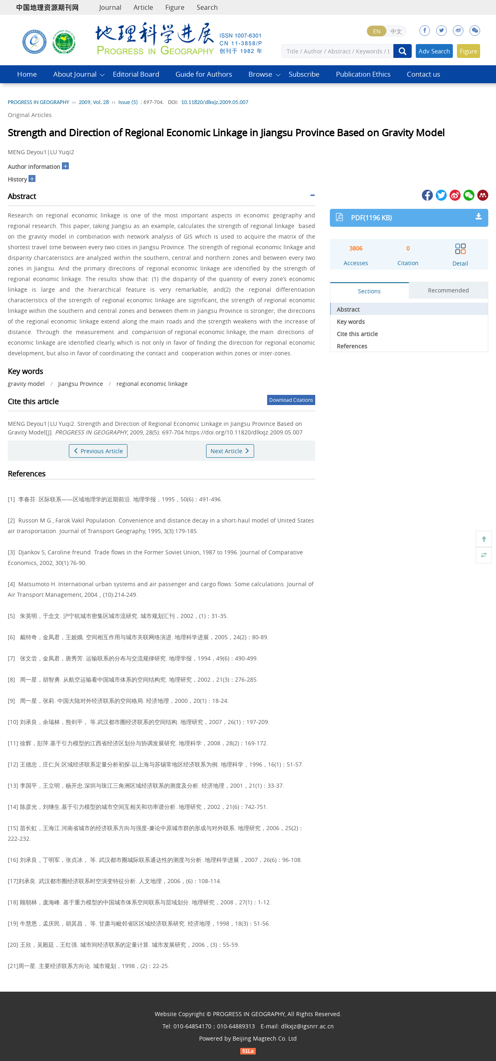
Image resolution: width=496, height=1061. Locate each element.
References (352, 346)
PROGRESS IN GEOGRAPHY (38, 102)
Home (27, 74)
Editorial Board (136, 74)
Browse (260, 74)
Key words (351, 322)
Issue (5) (128, 102)
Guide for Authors (204, 74)
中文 (396, 31)
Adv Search (434, 51)
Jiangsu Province (80, 384)
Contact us (423, 74)
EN (377, 31)
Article (143, 7)
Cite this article (357, 334)
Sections (369, 291)
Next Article (230, 451)
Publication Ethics (363, 74)
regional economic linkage (152, 384)
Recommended (448, 290)
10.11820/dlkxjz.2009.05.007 (214, 102)
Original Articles (30, 115)
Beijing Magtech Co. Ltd (265, 1038)
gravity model (26, 384)
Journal (110, 7)
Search (207, 7)
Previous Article (98, 451)
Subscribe (304, 74)
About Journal (75, 74)
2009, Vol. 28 (94, 102)
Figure (174, 7)
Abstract (348, 309)
